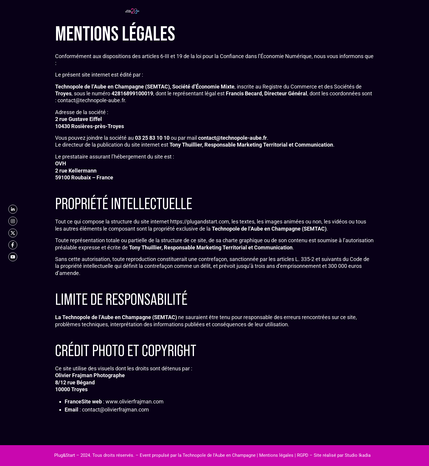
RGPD (302, 455)
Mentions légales (276, 455)
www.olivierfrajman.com (134, 401)
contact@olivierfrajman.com (115, 409)
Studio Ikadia (358, 455)
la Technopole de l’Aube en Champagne (217, 455)
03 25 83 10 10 (152, 138)
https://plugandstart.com (199, 221)
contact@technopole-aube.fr (91, 100)
